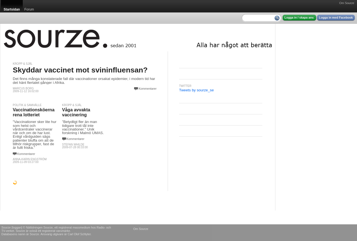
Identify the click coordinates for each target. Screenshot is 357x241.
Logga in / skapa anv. (299, 17)
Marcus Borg (23, 88)
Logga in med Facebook (336, 17)
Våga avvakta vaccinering (76, 112)
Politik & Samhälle (27, 105)
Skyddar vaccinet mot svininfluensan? (80, 70)
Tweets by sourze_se (196, 90)
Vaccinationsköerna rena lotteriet (33, 112)
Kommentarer (148, 88)
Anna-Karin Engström (30, 159)
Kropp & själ (22, 63)
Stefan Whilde (73, 144)
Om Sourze (346, 3)
